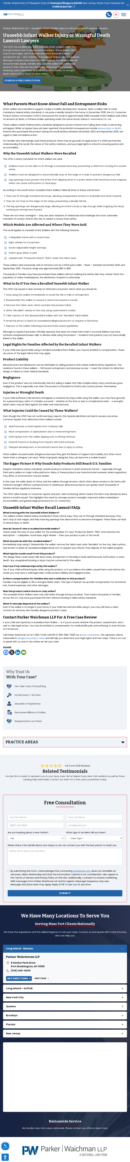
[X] (11, 652)
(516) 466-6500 (18, 970)
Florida (10, 1024)
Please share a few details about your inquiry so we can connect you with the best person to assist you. (62, 845)
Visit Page (40, 978)
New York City (15, 997)
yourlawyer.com (82, 870)
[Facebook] (6, 652)
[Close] (127, 5)
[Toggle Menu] (123, 14)
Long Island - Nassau (19, 948)
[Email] (23, 652)
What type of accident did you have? (86, 832)
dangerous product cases (31, 638)
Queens (11, 1006)
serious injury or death (109, 128)
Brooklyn (11, 1015)
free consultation (91, 634)
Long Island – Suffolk (19, 988)
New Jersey (13, 1033)
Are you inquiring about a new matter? (28, 832)
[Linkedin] (17, 652)
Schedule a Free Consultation (22, 80)
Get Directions (17, 978)
